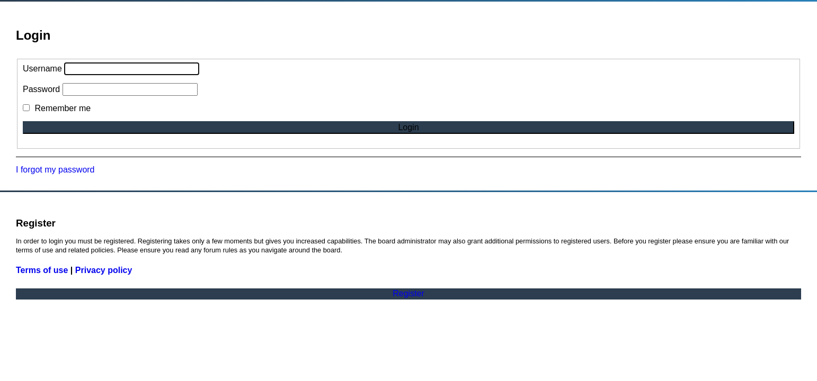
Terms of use (42, 270)
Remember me (57, 108)
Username (42, 68)
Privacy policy (103, 270)
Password (41, 89)
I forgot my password (55, 169)
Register (408, 293)
